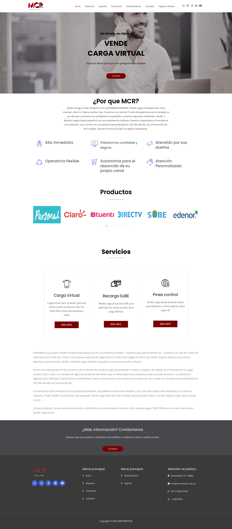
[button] (36, 219)
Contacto (149, 7)
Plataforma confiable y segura (120, 147)
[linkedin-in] (197, 6)
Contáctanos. (142, 130)
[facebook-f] (193, 6)
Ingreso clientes (167, 7)
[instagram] (188, 6)
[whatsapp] (184, 6)
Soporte (103, 7)
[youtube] (201, 6)
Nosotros (89, 7)
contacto (141, 65)
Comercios (116, 7)
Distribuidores (133, 7)
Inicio (77, 7)
